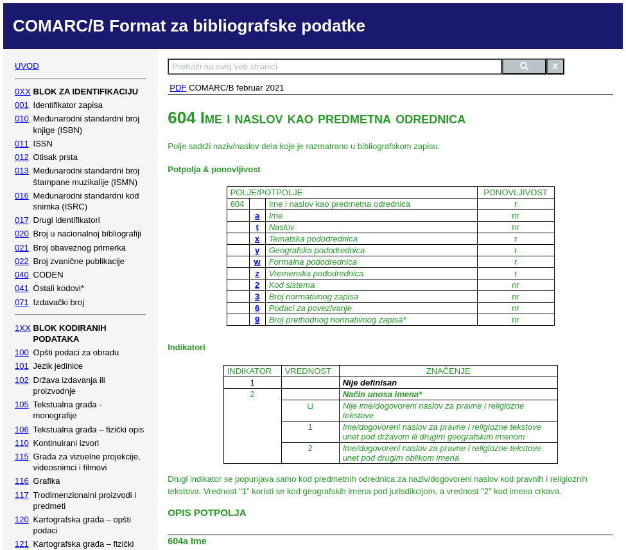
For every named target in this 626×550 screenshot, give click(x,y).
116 (22, 481)
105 (22, 404)
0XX (23, 91)
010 (22, 118)
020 (22, 233)
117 (22, 495)
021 (22, 248)
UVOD (27, 66)
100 (22, 352)
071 (22, 302)
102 (22, 380)
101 (22, 366)
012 (22, 157)
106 (22, 429)
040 (22, 274)
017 (22, 220)
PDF (178, 88)
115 (22, 456)
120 (22, 519)
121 (22, 544)
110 (22, 443)
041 (22, 288)
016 (22, 195)
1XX (23, 328)
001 (22, 105)
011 (22, 143)
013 (22, 170)
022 (22, 261)
